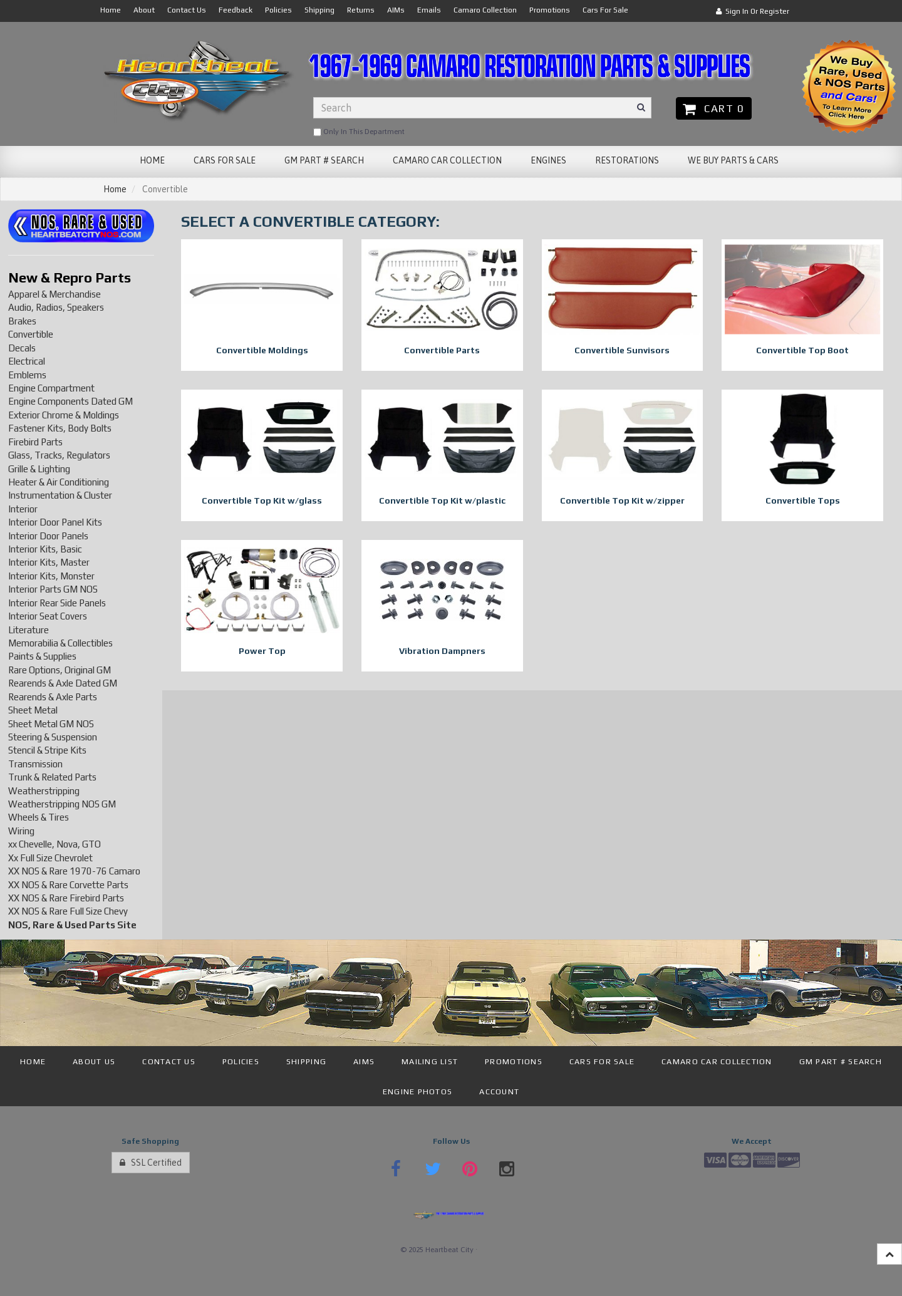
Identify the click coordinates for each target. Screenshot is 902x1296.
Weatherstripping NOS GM (62, 804)
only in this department (359, 132)
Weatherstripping (44, 790)
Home (115, 189)
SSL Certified (151, 1163)
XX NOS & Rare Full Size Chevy (68, 911)
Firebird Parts (35, 442)
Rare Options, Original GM (59, 670)
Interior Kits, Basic (45, 549)
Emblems (27, 375)
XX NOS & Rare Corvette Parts (68, 884)
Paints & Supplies (42, 656)
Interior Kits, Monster (51, 576)
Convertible (30, 334)
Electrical (26, 361)
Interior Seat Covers (47, 616)
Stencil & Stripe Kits (47, 750)
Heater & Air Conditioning (58, 482)
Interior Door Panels (48, 536)
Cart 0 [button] (714, 108)
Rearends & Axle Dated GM (62, 683)
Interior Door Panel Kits (55, 522)
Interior (23, 509)
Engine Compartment (51, 388)
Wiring (21, 831)
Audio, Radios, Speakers (56, 307)
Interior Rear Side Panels (57, 603)
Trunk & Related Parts (52, 777)
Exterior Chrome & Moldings (63, 415)
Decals (22, 348)
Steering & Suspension (52, 737)
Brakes (22, 321)
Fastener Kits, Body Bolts (59, 428)
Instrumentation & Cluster (60, 495)
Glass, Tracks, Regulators (59, 455)
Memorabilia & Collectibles (60, 643)
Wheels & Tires (38, 817)
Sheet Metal (33, 710)
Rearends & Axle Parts (52, 697)
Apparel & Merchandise (54, 294)
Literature (28, 630)
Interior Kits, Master (49, 562)
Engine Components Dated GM (70, 401)
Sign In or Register (752, 11)
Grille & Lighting (39, 469)
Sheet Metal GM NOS (51, 723)
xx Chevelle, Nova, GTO (54, 844)
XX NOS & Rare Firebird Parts (66, 898)
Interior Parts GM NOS (53, 589)
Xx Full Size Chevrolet (50, 858)
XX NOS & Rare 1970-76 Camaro (74, 871)
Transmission (35, 764)
